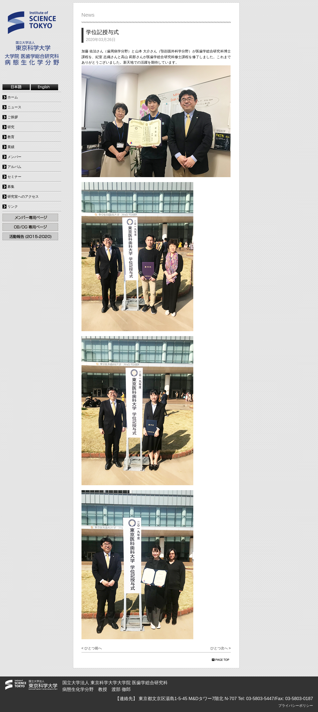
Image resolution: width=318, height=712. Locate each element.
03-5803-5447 (260, 698)
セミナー (14, 177)
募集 (10, 187)
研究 (10, 127)
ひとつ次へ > (220, 648)
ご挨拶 (12, 117)
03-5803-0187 (299, 698)
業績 (10, 147)
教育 (10, 137)
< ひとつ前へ (91, 648)
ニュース (14, 107)
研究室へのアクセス (23, 196)
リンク (12, 206)
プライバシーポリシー (295, 706)
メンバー (14, 157)
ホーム (12, 97)
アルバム (14, 167)
